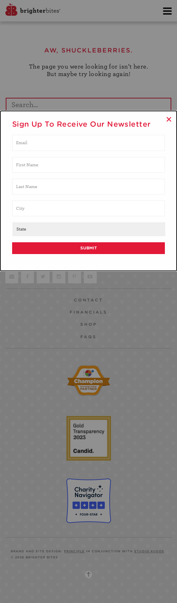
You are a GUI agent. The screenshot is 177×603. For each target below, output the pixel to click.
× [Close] (169, 119)
